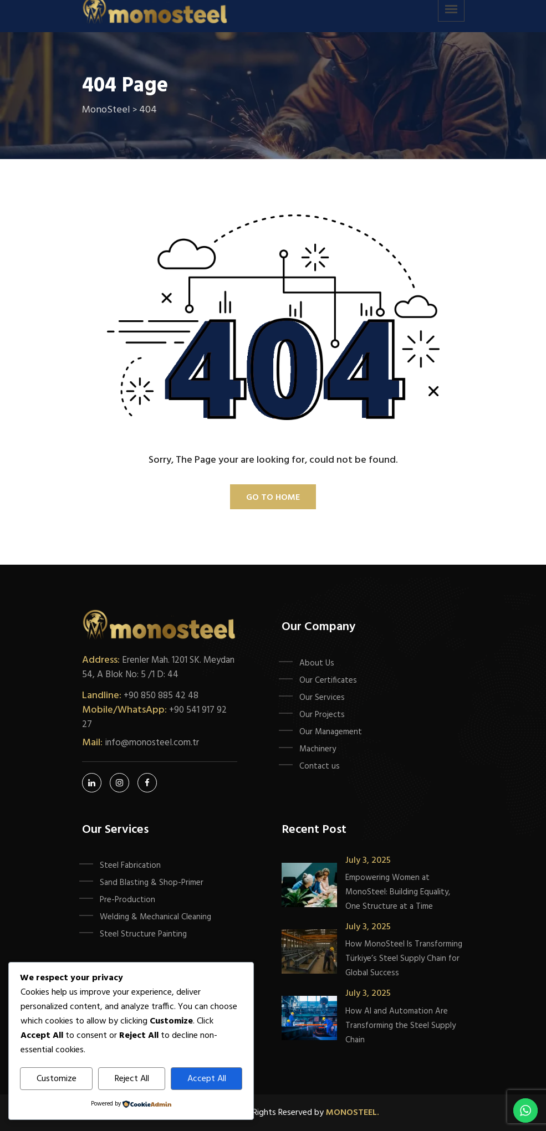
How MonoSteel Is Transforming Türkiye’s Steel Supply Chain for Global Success (403, 959)
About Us (316, 663)
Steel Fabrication (130, 865)
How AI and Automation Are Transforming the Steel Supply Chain (400, 1026)
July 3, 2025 (368, 860)
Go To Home (273, 497)
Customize (56, 1079)
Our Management (330, 732)
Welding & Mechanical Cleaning (155, 917)
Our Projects (322, 714)
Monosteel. (352, 1113)
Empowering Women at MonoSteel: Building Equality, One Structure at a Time (397, 892)
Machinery (317, 749)
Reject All (132, 1079)
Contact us (319, 766)
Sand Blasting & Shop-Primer (151, 882)
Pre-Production (127, 900)
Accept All (206, 1079)
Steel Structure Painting (143, 934)
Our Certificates (328, 680)
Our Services (322, 697)
